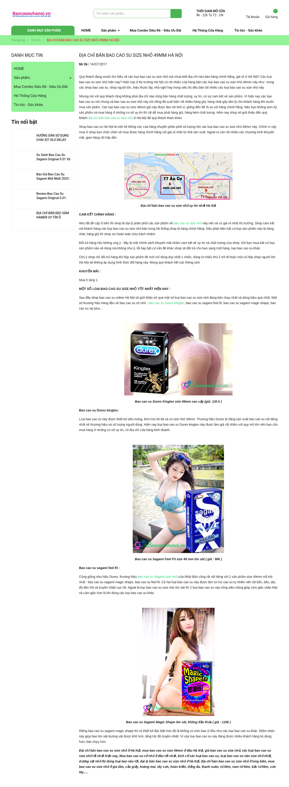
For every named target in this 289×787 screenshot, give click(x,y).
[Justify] (176, 13)
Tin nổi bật (24, 122)
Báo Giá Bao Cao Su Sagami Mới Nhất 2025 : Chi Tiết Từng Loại (53, 178)
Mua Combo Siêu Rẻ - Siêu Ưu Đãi (155, 30)
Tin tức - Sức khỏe (248, 30)
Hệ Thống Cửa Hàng (208, 30)
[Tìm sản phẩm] (138, 13)
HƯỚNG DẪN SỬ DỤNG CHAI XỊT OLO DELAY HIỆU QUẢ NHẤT (52, 140)
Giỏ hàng (271, 14)
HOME (86, 30)
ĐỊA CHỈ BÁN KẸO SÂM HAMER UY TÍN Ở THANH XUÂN (52, 217)
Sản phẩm (108, 30)
